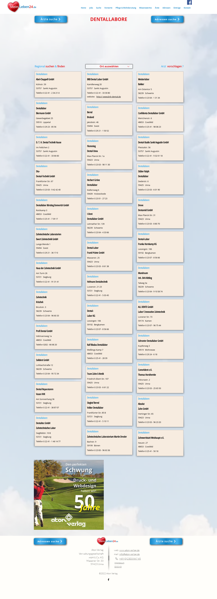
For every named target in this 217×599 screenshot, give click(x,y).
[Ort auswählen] (109, 66)
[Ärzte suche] (51, 19)
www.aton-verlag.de (129, 550)
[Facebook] (189, 2)
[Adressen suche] (167, 19)
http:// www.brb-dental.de (108, 96)
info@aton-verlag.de (129, 554)
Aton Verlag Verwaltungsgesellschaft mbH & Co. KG (91, 553)
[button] (98, 8)
